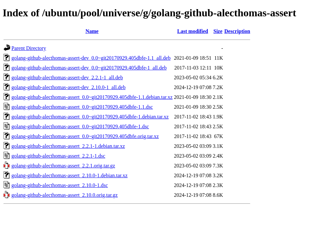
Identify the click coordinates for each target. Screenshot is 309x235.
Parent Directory (28, 48)
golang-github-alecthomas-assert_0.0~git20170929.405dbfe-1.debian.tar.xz (90, 116)
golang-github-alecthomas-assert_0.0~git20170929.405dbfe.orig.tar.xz (85, 136)
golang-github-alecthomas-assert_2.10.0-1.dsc (59, 185)
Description (237, 31)
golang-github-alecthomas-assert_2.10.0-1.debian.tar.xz (69, 175)
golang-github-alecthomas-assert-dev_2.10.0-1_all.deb (68, 87)
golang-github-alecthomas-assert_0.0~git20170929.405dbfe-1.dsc (80, 126)
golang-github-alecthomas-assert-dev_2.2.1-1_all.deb (67, 77)
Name (92, 31)
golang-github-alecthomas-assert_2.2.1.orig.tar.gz (63, 165)
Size (218, 31)
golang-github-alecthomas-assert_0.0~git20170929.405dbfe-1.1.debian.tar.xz (92, 97)
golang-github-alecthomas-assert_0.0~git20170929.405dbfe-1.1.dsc (82, 107)
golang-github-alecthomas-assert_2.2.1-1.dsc (58, 156)
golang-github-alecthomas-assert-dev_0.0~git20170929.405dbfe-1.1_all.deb (91, 58)
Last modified (192, 31)
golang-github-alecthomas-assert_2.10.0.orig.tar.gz (64, 195)
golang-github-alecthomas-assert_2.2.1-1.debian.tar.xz (68, 146)
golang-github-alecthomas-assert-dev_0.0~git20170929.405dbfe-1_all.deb (89, 67)
